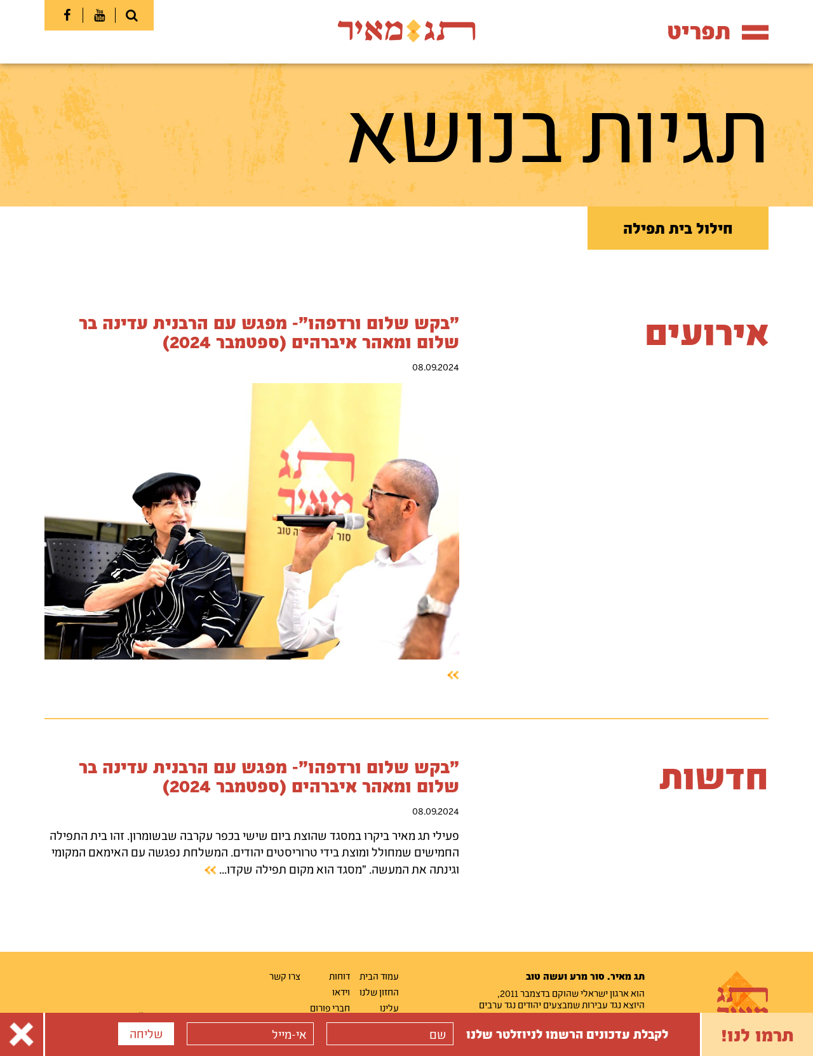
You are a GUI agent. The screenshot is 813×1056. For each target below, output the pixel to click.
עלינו (389, 1007)
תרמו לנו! (757, 1034)
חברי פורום (330, 1007)
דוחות (339, 976)
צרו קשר (284, 976)
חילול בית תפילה (678, 228)
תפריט (718, 31)
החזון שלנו (379, 992)
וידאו (341, 992)
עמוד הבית (379, 976)
